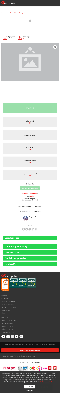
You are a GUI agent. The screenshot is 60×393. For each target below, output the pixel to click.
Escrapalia (4, 13)
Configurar (30, 390)
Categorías (22, 13)
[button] (23, 229)
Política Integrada (7, 329)
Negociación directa (8, 301)
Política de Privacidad (8, 320)
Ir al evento (30, 184)
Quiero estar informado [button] (30, 350)
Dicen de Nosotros (7, 304)
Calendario (5, 299)
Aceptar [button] (29, 386)
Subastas (4, 296)
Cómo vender (6, 310)
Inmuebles (13, 13)
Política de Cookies (7, 326)
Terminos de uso (7, 323)
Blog (3, 313)
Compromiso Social (8, 332)
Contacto (4, 318)
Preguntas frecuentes (8, 307)
